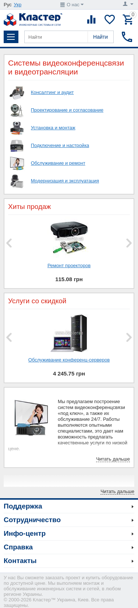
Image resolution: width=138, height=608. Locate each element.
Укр (18, 4)
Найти (100, 37)
